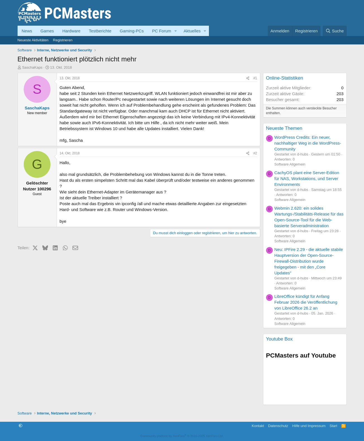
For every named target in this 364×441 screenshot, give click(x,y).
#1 (255, 78)
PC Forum (161, 30)
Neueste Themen (284, 128)
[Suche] (335, 31)
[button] (175, 31)
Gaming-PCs (132, 30)
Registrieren (63, 40)
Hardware (71, 30)
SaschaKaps (32, 67)
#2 (255, 153)
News (27, 30)
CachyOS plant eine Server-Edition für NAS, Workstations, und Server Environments (306, 178)
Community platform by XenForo (182, 436)
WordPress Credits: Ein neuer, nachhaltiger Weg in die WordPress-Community (307, 143)
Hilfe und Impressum (309, 426)
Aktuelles (192, 30)
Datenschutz (278, 426)
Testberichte (100, 30)
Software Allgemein (289, 164)
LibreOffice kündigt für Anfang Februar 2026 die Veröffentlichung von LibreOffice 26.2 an (306, 302)
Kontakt (258, 426)
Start (333, 426)
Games (47, 30)
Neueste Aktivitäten (33, 40)
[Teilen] (247, 78)
